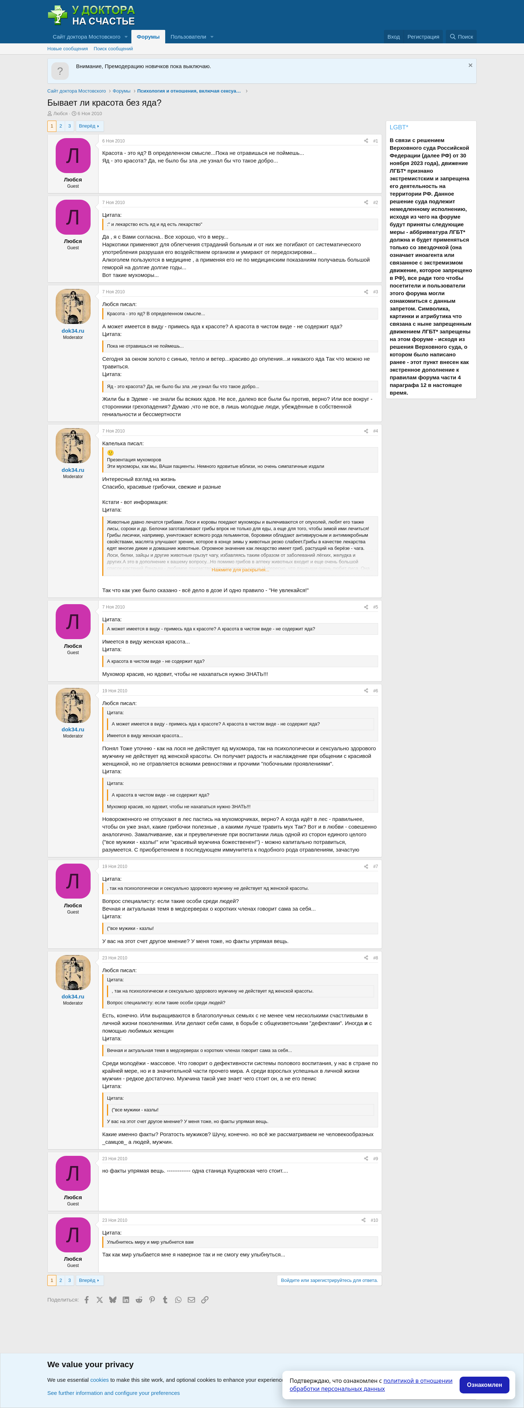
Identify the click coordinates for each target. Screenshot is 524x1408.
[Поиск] (461, 36)
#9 (375, 1158)
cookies (99, 1380)
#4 (375, 431)
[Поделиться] (366, 141)
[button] (126, 36)
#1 (375, 141)
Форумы (148, 37)
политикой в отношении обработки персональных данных (371, 1385)
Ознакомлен (484, 1385)
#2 (375, 202)
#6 (375, 690)
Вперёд (87, 126)
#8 (375, 958)
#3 (375, 291)
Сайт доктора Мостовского (86, 37)
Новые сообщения (67, 48)
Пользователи (188, 37)
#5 (375, 607)
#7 (375, 866)
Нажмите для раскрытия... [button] (240, 569)
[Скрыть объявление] (470, 66)
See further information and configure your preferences (113, 1393)
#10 (374, 1220)
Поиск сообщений (113, 48)
